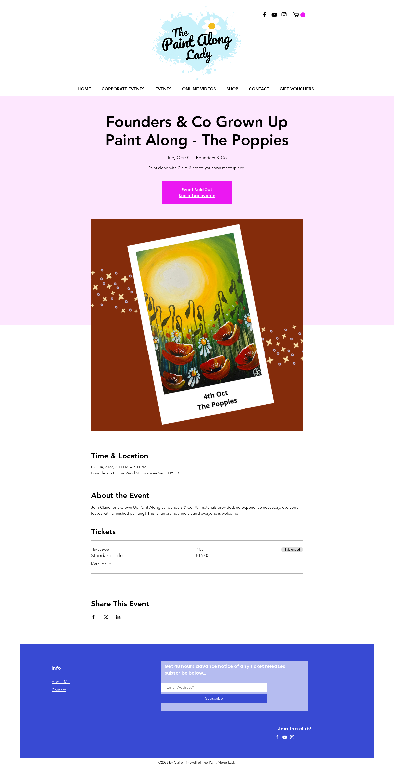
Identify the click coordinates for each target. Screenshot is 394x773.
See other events (197, 196)
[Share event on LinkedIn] (118, 617)
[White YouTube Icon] (284, 737)
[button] (299, 14)
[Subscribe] (214, 698)
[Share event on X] (106, 617)
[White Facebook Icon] (277, 737)
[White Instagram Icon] (292, 737)
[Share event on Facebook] (93, 617)
